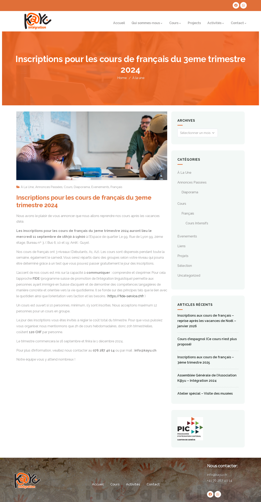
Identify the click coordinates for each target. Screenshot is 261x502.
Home (122, 78)
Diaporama (82, 187)
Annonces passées (48, 187)
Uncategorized (188, 275)
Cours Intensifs (197, 223)
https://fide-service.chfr (126, 296)
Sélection (184, 266)
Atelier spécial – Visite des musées (205, 393)
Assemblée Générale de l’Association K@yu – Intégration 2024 (207, 378)
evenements (100, 187)
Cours (68, 187)
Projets (182, 256)
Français (116, 187)
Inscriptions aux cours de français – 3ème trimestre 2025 (205, 359)
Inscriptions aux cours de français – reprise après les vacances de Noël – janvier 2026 (206, 321)
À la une (138, 78)
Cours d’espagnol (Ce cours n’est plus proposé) (207, 341)
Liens (181, 246)
